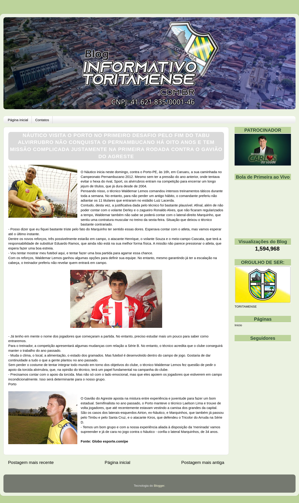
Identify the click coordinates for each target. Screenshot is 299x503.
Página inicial (18, 120)
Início (238, 325)
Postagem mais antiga (202, 462)
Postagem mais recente (31, 462)
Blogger (159, 485)
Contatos (42, 120)
